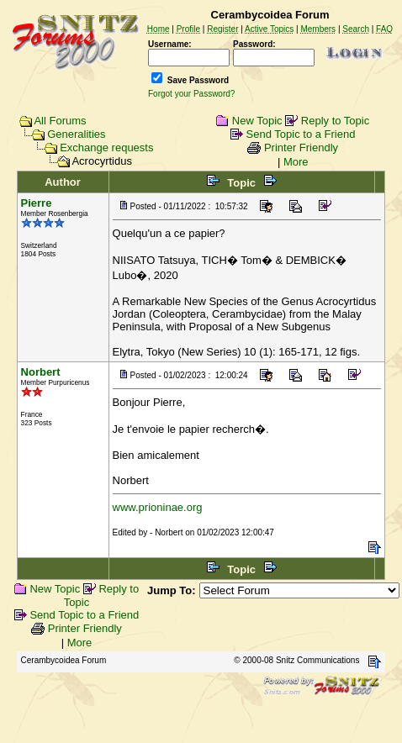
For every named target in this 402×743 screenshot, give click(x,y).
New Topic (257, 120)
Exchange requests (106, 147)
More (296, 161)
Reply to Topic (335, 120)
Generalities (76, 134)
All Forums (60, 120)
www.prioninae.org (158, 507)
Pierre (36, 203)
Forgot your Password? (191, 93)
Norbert (41, 372)
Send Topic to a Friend (301, 134)
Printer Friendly (301, 147)
